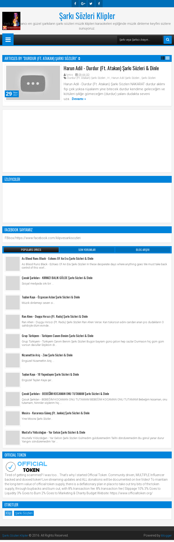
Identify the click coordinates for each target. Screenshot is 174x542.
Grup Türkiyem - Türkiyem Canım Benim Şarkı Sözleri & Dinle (57, 337)
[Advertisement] (87, 142)
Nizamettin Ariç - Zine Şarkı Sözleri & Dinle (47, 357)
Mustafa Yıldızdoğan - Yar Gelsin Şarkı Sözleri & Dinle (53, 434)
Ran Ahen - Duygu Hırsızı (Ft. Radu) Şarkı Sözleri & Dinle (55, 318)
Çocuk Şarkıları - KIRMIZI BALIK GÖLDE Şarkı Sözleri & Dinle (57, 279)
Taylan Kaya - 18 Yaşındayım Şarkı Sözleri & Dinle (50, 376)
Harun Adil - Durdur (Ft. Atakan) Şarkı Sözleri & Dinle (111, 69)
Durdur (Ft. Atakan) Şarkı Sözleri (86, 79)
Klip (8, 515)
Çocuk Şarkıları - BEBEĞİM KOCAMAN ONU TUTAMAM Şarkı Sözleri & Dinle (65, 395)
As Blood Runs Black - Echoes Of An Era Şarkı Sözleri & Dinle (57, 260)
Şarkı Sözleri (148, 79)
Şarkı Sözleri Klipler (87, 15)
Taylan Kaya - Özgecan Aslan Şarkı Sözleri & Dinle (51, 299)
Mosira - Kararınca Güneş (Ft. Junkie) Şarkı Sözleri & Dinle (55, 414)
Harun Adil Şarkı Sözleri (125, 79)
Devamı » (79, 100)
